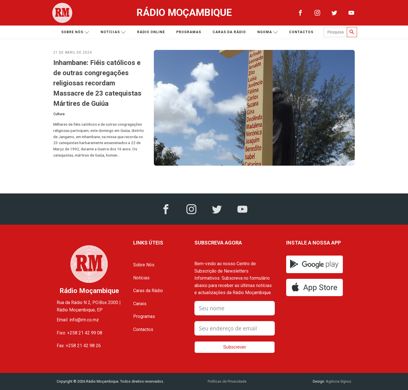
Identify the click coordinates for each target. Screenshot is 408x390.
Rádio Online (151, 32)
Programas (188, 32)
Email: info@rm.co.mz (78, 319)
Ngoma (267, 32)
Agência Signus (338, 381)
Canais (139, 303)
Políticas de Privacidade (227, 381)
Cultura (59, 114)
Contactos (301, 32)
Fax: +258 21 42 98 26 (79, 345)
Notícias (113, 32)
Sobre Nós (143, 264)
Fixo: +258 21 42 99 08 (79, 333)
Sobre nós (75, 32)
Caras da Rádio (229, 32)
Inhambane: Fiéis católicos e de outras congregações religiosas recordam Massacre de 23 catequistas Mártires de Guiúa (97, 83)
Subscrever (234, 347)
